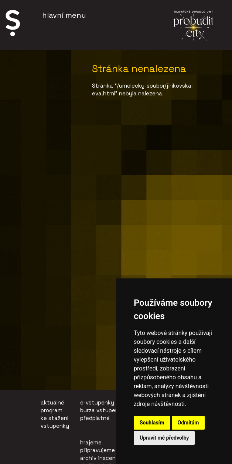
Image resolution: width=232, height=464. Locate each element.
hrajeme (91, 442)
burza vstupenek (102, 410)
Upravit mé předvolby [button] (164, 438)
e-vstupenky (97, 402)
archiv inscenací (101, 457)
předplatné (95, 417)
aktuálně (52, 402)
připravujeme (97, 450)
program (51, 410)
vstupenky (55, 425)
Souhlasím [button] (152, 423)
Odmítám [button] (188, 423)
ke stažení (54, 417)
